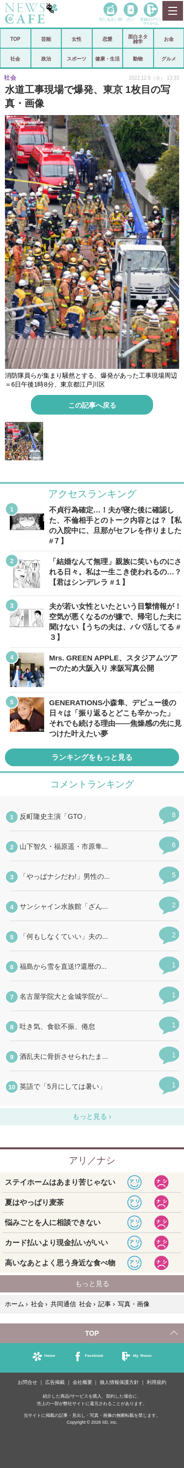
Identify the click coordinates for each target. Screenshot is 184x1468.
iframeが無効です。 (92, 958)
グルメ (168, 58)
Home (49, 1355)
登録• (150, 21)
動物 (138, 58)
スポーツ (76, 58)
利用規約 (156, 1382)
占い (130, 19)
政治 (46, 58)
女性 (76, 38)
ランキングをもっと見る (92, 757)
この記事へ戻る (92, 404)
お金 (169, 38)
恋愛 (107, 38)
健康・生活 (107, 58)
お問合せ (27, 1382)
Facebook (94, 1355)
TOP (15, 38)
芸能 (46, 38)
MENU (172, 11)
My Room (142, 1355)
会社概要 (82, 1382)
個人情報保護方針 (119, 1382)
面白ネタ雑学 (138, 39)
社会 (15, 58)
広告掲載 (55, 1382)
